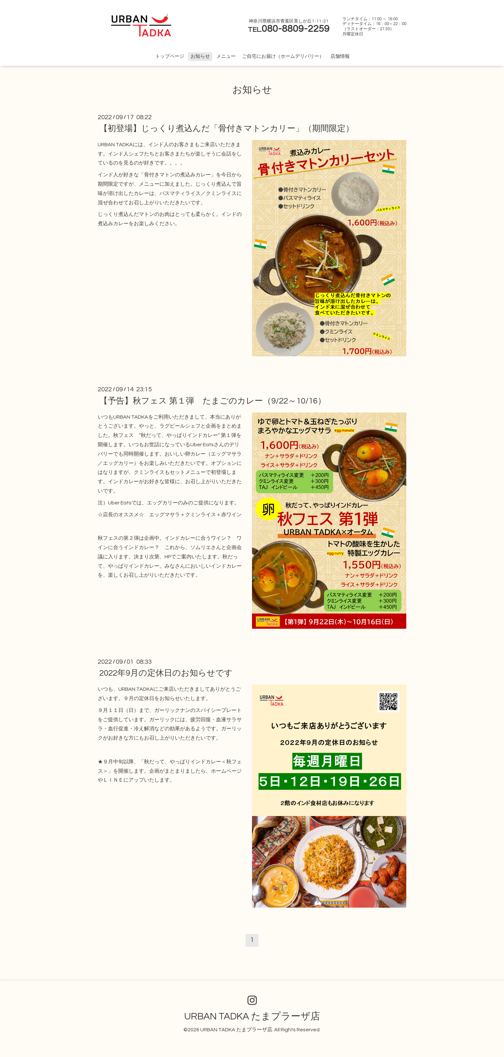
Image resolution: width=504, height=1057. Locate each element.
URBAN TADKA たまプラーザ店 (252, 1016)
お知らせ (200, 56)
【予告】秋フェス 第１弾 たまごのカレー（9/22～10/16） (212, 400)
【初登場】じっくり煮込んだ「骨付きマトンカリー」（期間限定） (226, 128)
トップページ (169, 56)
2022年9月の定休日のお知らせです (166, 673)
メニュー (226, 56)
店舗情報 (340, 56)
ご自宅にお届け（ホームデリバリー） (283, 56)
